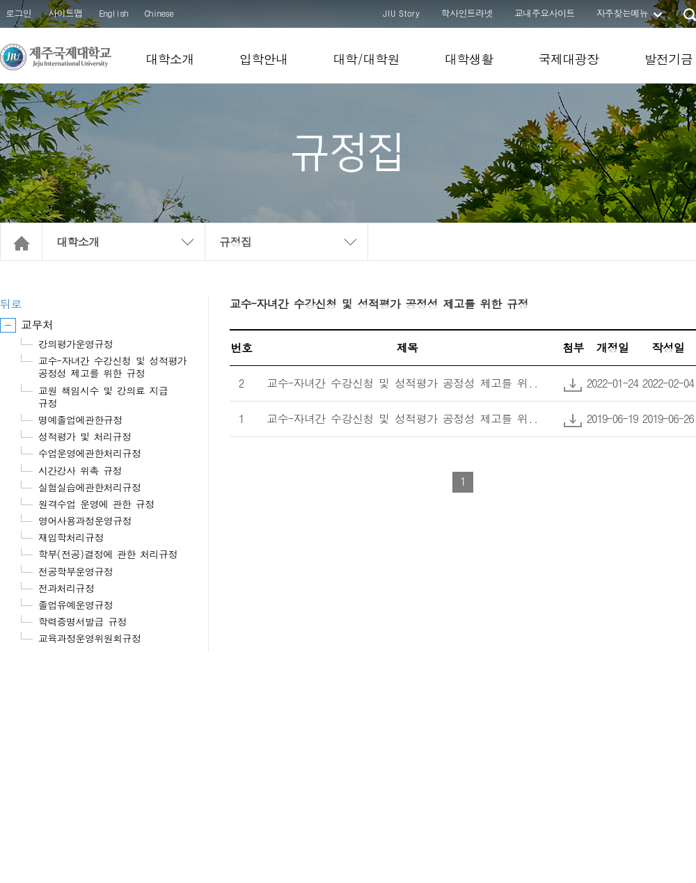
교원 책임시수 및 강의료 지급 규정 (103, 396)
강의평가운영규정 (75, 344)
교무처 (37, 325)
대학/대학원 (366, 58)
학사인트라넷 (467, 12)
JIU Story (401, 12)
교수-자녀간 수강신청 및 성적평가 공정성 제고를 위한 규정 (112, 366)
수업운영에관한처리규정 (89, 453)
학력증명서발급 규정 (82, 621)
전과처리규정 (66, 588)
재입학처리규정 (71, 537)
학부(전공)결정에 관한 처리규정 (107, 554)
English (114, 12)
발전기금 (668, 58)
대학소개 (169, 58)
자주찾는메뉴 (622, 12)
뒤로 (11, 304)
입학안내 (263, 58)
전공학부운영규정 (75, 571)
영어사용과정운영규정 (85, 520)
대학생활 (469, 58)
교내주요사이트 (544, 12)
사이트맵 (65, 12)
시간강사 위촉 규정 (80, 470)
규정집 (235, 242)
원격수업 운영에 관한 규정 (96, 504)
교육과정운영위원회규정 (89, 638)
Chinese (159, 12)
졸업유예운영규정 (75, 605)
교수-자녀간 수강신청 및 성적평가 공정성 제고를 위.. (402, 383)
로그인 (18, 12)
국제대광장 (568, 58)
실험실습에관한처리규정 (89, 487)
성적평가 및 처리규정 (84, 436)
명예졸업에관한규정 (80, 420)
